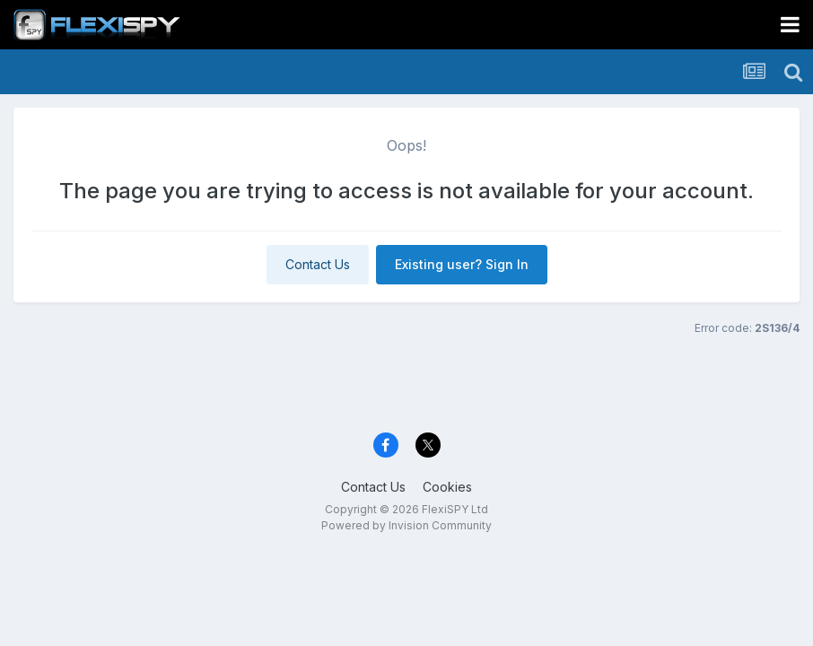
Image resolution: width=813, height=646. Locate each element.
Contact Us (317, 264)
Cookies (447, 486)
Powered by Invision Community (406, 525)
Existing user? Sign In (462, 264)
